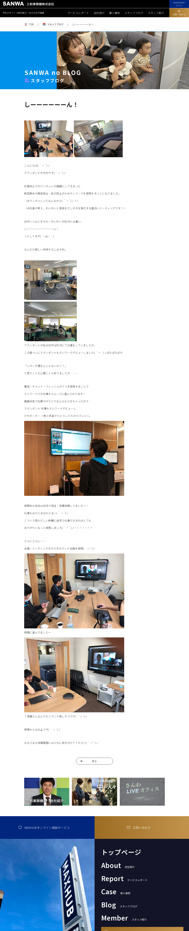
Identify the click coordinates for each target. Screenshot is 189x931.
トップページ (121, 852)
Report (124, 878)
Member (124, 917)
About (118, 865)
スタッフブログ (134, 13)
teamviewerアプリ (179, 4)
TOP (31, 24)
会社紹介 (99, 13)
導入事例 (114, 13)
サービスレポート (78, 13)
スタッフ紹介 (156, 13)
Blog (119, 904)
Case (115, 891)
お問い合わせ (179, 13)
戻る (94, 761)
